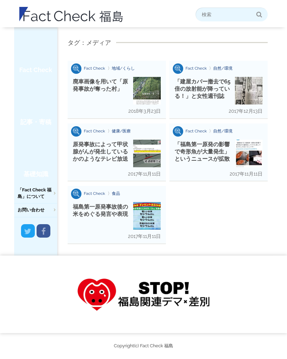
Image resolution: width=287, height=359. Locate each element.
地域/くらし (123, 68)
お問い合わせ (31, 209)
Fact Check (35, 69)
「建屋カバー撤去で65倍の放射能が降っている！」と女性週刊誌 (203, 88)
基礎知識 (35, 174)
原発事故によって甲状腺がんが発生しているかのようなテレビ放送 (100, 151)
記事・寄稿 (35, 122)
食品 (116, 193)
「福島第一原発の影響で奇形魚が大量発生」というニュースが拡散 (202, 151)
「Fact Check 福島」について (34, 193)
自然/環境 (222, 68)
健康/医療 (121, 131)
